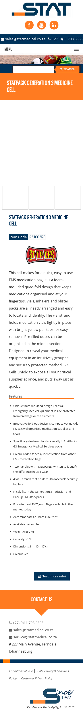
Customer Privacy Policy (36, 678)
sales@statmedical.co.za (23, 39)
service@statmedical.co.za (33, 637)
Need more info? (52, 576)
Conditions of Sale (21, 671)
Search (67, 69)
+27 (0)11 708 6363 (65, 39)
